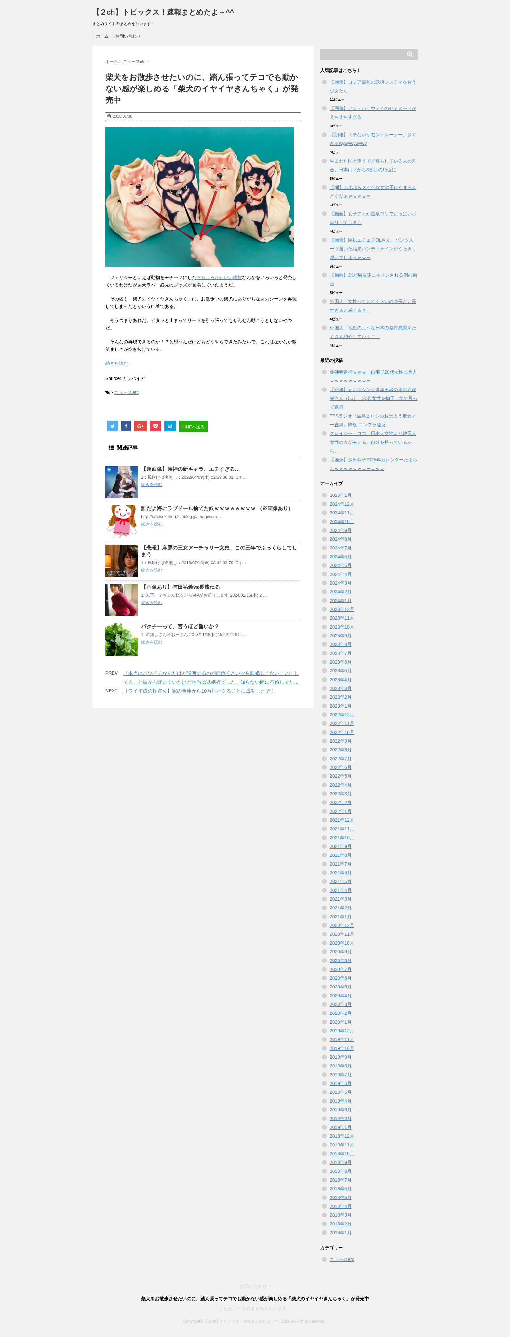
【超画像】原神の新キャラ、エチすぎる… (190, 469)
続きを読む (116, 363)
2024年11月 (342, 512)
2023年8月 (341, 644)
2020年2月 (341, 1013)
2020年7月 (341, 969)
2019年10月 (342, 1048)
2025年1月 (341, 495)
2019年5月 (341, 1092)
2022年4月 (341, 785)
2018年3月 (341, 1215)
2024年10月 (342, 521)
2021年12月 (342, 820)
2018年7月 (341, 1180)
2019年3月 (341, 1109)
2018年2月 (341, 1223)
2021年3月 (341, 899)
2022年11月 (342, 723)
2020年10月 (342, 943)
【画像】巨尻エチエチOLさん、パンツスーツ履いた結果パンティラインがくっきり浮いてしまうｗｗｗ (373, 248)
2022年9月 (341, 741)
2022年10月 (342, 732)
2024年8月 (341, 539)
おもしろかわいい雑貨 (219, 277)
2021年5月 (341, 881)
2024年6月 (341, 556)
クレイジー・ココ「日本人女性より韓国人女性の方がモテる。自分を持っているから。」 (373, 442)
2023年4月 (341, 679)
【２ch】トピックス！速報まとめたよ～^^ (163, 12)
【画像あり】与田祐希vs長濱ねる (180, 587)
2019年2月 (341, 1118)
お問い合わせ (128, 36)
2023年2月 (341, 697)
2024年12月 (342, 504)
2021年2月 (341, 907)
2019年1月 (341, 1127)
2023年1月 (341, 705)
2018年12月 (342, 1136)
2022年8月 (341, 749)
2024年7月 (341, 547)
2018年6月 (341, 1188)
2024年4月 (341, 574)
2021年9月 (341, 846)
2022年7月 (341, 758)
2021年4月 (341, 890)
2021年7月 (341, 864)
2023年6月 (341, 662)
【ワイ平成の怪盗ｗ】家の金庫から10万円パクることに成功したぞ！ (199, 691)
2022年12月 (342, 714)
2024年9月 (341, 530)
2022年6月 (341, 767)
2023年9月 (341, 635)
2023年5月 (341, 670)
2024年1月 (341, 600)
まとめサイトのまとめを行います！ (255, 1308)
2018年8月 (341, 1171)
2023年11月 (342, 618)
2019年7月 (341, 1074)
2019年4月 (341, 1101)
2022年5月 (341, 776)
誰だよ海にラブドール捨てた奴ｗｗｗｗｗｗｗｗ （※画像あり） (217, 508)
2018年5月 (341, 1197)
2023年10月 (342, 626)
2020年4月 (341, 995)
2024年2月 (341, 591)
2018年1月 (341, 1232)
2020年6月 (341, 978)
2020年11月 (342, 934)
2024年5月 (341, 565)
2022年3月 (341, 793)
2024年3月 (341, 583)
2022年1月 (341, 811)
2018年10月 (342, 1153)
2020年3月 (341, 1004)
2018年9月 (341, 1162)
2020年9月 (341, 951)
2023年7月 (341, 653)
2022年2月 (341, 802)
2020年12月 (342, 925)
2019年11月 (342, 1039)
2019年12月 (342, 1030)
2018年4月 (341, 1206)
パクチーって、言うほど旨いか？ (180, 626)
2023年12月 (342, 609)
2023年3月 (341, 688)
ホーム (102, 36)
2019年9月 (341, 1057)
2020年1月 (341, 1022)
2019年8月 (341, 1065)
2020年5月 (341, 986)
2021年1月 (341, 916)
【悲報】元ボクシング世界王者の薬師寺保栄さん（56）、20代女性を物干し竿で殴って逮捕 (373, 398)
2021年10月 (342, 837)
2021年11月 (342, 828)
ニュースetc (126, 392)
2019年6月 (341, 1083)
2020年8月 (341, 960)
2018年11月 (342, 1144)
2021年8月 (341, 855)
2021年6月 (341, 872)
